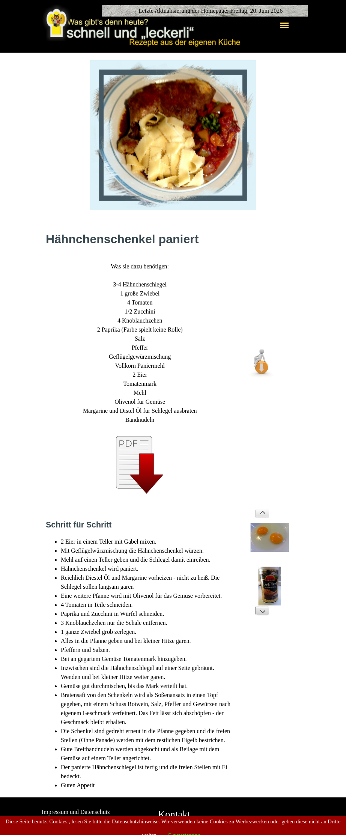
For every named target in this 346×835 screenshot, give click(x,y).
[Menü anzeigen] (284, 25)
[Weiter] (262, 610)
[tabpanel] (140, 363)
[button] (262, 345)
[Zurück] (262, 513)
